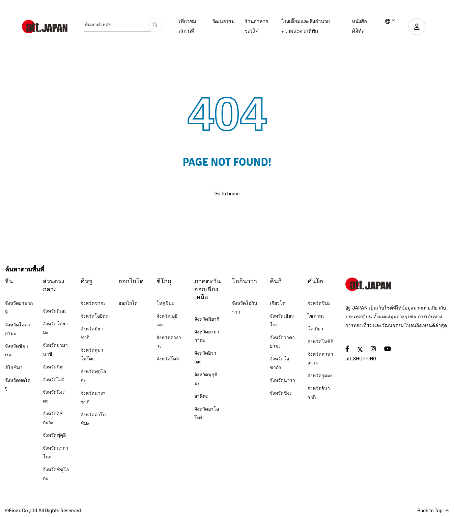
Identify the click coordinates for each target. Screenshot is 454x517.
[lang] (390, 22)
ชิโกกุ (164, 281)
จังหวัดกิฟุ (53, 367)
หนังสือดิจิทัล (359, 26)
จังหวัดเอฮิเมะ (167, 320)
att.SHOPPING (360, 359)
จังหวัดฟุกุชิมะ (206, 379)
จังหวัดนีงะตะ (54, 396)
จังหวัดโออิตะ (94, 316)
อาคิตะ (201, 396)
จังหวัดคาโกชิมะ (93, 419)
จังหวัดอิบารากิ (319, 393)
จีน (9, 281)
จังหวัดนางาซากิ (93, 397)
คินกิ (276, 281)
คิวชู (86, 281)
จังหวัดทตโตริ (18, 385)
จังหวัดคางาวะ (169, 342)
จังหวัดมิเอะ (55, 311)
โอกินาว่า (244, 281)
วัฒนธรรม (223, 22)
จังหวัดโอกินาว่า (244, 307)
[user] (416, 26)
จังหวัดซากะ (93, 303)
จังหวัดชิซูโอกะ (56, 474)
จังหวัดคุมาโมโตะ (92, 354)
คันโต (315, 281)
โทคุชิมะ (165, 303)
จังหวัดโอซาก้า (279, 363)
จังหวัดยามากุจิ (19, 307)
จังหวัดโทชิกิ (320, 342)
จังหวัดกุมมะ (320, 376)
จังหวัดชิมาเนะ (16, 350)
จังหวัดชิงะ (281, 393)
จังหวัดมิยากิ (206, 319)
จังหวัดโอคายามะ (17, 329)
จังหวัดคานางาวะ (320, 358)
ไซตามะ (316, 316)
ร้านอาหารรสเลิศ (256, 26)
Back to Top (433, 511)
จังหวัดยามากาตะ (206, 336)
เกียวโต (277, 303)
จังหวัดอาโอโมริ (206, 413)
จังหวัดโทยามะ (55, 328)
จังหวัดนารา (282, 380)
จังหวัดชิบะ (319, 303)
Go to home (227, 194)
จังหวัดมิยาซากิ (92, 333)
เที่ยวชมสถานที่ (187, 26)
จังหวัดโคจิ (168, 359)
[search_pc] (155, 25)
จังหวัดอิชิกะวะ (53, 418)
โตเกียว (315, 329)
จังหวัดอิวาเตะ (205, 357)
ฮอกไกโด (131, 281)
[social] (347, 349)
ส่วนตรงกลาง (53, 285)
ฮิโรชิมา (14, 367)
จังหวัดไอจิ (53, 380)
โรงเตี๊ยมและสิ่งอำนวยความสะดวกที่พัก (305, 26)
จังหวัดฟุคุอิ (54, 435)
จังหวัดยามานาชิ (55, 350)
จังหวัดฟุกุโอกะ (93, 376)
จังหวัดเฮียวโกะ (282, 320)
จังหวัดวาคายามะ (282, 342)
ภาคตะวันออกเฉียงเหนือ (207, 289)
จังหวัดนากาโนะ (55, 452)
